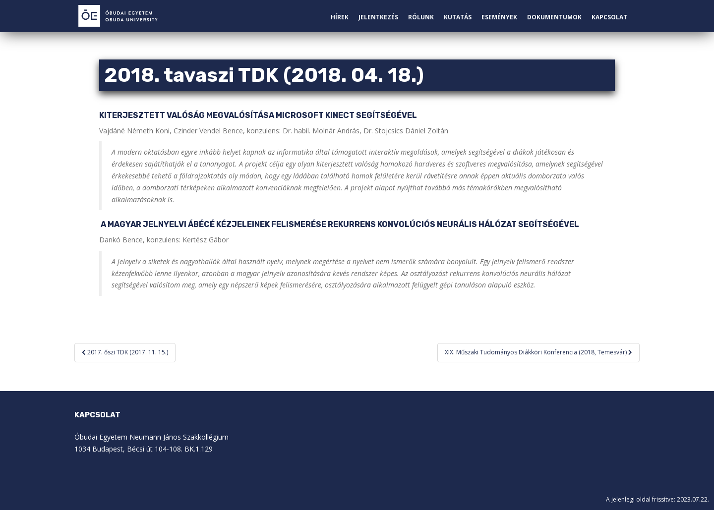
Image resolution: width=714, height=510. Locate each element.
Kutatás (458, 17)
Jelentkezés (378, 17)
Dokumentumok (554, 17)
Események (499, 17)
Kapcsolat (609, 17)
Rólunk (421, 17)
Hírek (340, 17)
